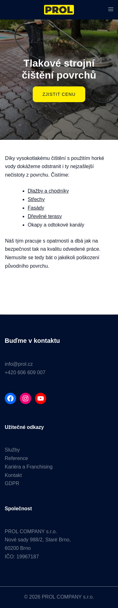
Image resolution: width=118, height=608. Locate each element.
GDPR (12, 483)
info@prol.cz (19, 364)
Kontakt (13, 475)
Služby (12, 449)
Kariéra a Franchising (29, 466)
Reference (16, 458)
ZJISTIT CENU (59, 94)
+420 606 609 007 (25, 372)
